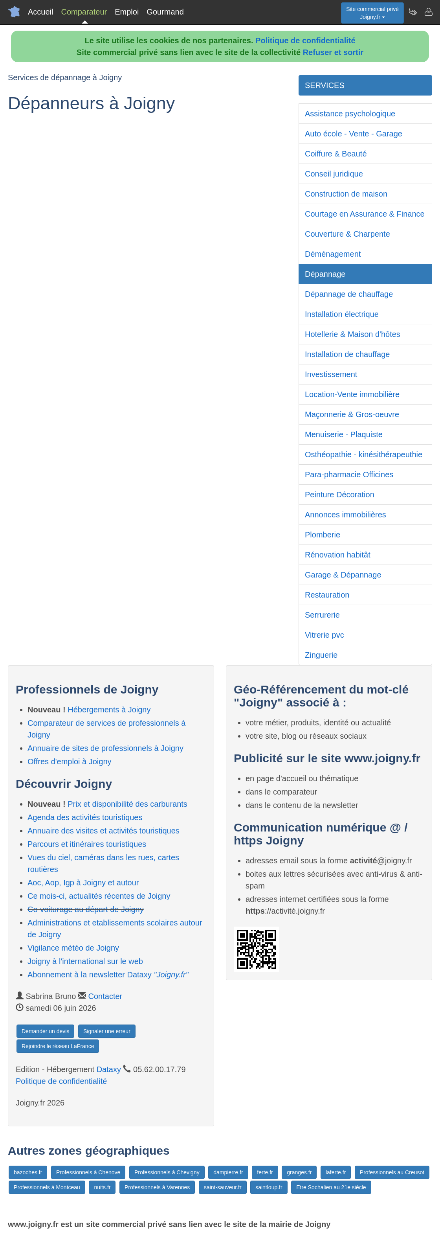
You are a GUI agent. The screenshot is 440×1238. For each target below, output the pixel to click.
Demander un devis (45, 1031)
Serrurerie (322, 615)
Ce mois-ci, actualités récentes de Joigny (99, 896)
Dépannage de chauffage (349, 294)
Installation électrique (342, 314)
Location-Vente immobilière (352, 394)
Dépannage (325, 274)
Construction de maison (346, 193)
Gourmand (165, 11)
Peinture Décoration (339, 494)
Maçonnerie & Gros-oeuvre (352, 414)
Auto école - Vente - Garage (353, 133)
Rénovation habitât (337, 554)
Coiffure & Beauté (336, 153)
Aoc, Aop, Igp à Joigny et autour (83, 882)
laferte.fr (336, 1172)
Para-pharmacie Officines (349, 474)
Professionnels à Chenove (88, 1172)
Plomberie (322, 534)
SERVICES (325, 85)
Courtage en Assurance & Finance (365, 214)
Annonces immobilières (345, 514)
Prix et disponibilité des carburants (127, 804)
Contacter (105, 996)
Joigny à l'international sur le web (85, 961)
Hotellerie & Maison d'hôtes (352, 334)
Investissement (331, 374)
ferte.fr (265, 1172)
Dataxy (109, 1069)
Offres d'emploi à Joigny (70, 761)
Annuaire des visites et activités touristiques (104, 830)
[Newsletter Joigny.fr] (412, 12)
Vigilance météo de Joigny (73, 948)
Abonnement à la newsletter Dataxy (108, 974)
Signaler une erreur (106, 1031)
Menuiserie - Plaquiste (344, 434)
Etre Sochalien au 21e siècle (331, 1187)
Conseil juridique (334, 173)
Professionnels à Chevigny (167, 1172)
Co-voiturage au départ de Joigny (86, 909)
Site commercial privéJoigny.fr (372, 13)
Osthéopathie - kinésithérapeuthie (363, 454)
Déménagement (333, 254)
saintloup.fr (268, 1187)
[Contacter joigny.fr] (428, 12)
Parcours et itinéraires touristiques (87, 844)
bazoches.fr (28, 1172)
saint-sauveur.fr (223, 1187)
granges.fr (299, 1172)
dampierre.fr (228, 1172)
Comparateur (84, 11)
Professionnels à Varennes (157, 1187)
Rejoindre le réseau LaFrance (58, 1046)
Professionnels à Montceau (47, 1187)
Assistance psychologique (350, 113)
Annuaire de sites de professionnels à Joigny (105, 748)
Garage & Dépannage (343, 574)
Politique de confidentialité (305, 40)
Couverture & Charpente (347, 234)
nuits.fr (102, 1187)
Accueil (40, 11)
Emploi (127, 11)
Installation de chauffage (347, 354)
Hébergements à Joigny (109, 709)
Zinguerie (321, 655)
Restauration (327, 594)
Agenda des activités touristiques (85, 817)
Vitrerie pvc (324, 635)
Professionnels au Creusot (392, 1172)
